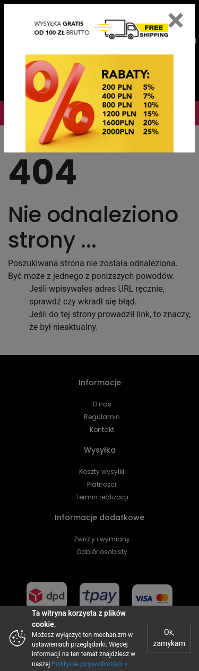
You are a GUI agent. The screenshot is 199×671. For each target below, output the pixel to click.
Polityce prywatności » (89, 664)
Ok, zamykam (169, 638)
